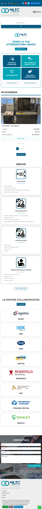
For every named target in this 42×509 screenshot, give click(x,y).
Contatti (4, 495)
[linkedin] (23, 3)
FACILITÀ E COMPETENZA (30, 76)
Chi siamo (4, 491)
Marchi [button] (21, 304)
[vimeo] (28, 3)
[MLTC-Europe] (11, 484)
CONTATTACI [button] (21, 288)
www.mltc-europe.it (12, 83)
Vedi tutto (21, 154)
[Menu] (34, 12)
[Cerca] (21, 23)
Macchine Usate (5, 493)
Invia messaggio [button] (34, 465)
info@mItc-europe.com (30, 83)
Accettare (5, 506)
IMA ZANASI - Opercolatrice (10, 126)
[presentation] (19, 143)
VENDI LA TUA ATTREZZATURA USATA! (21, 43)
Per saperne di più (18, 506)
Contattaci (21, 138)
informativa (4, 472)
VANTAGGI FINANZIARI (11, 63)
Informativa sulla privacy (22, 504)
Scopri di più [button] (21, 49)
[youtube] (26, 3)
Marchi (3, 497)
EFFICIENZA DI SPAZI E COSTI (30, 63)
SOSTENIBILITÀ (12, 75)
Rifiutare (11, 506)
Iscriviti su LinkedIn (35, 3)
